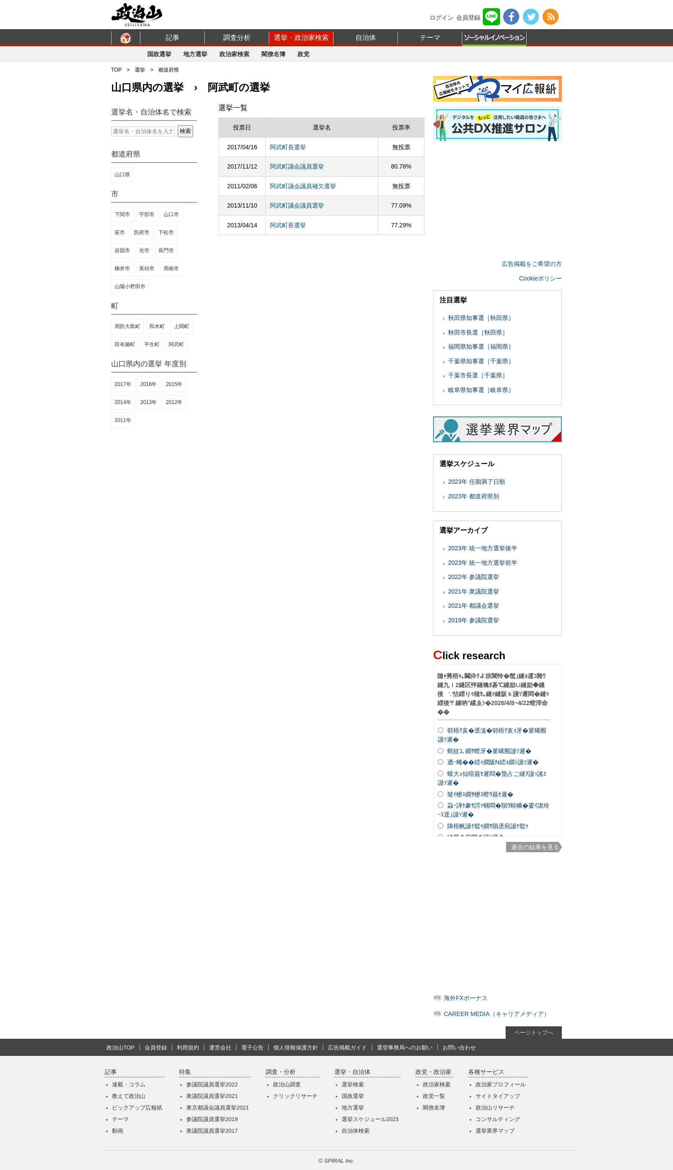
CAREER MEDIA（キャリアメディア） (497, 1013)
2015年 (174, 384)
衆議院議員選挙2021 (212, 1096)
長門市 (166, 250)
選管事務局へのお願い (405, 1047)
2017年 (123, 384)
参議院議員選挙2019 (212, 1119)
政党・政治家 (433, 1072)
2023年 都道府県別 (473, 496)
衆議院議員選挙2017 (212, 1131)
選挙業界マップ (495, 1131)
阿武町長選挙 (288, 147)
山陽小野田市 (130, 286)
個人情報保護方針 (295, 1047)
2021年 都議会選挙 (473, 605)
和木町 (157, 326)
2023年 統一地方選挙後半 (482, 548)
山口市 (171, 214)
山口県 (122, 175)
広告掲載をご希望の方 (532, 263)
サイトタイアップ (498, 1096)
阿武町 (176, 344)
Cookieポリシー (540, 278)
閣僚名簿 (273, 54)
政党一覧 (434, 1096)
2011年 (123, 420)
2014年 (123, 402)
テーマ (430, 37)
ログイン (442, 17)
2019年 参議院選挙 (473, 620)
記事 (172, 37)
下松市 (166, 232)
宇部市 (147, 214)
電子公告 (252, 1047)
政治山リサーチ (495, 1107)
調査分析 (237, 37)
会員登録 (468, 17)
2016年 (148, 384)
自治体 (365, 37)
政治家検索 (234, 54)
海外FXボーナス (466, 998)
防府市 (141, 232)
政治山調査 (287, 1084)
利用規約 (188, 1047)
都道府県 (168, 70)
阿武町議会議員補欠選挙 (303, 186)
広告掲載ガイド (347, 1047)
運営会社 (220, 1047)
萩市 (120, 232)
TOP (116, 70)
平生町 (152, 344)
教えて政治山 (129, 1096)
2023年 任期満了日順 (476, 481)
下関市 (122, 214)
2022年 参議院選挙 (473, 576)
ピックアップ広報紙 (137, 1107)
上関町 (181, 326)
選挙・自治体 (352, 1072)
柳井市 (122, 268)
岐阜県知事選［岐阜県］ (481, 389)
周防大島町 (127, 326)
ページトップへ (533, 1032)
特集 (185, 1072)
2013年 (148, 402)
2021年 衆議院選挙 (473, 591)
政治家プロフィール (501, 1084)
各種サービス (486, 1072)
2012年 (174, 402)
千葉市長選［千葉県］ (478, 375)
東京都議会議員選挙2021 (217, 1107)
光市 (144, 250)
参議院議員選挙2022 (212, 1084)
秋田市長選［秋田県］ (478, 332)
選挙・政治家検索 (301, 37)
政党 (303, 54)
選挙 (140, 70)
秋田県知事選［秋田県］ (481, 317)
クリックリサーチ (295, 1096)
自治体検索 (356, 1131)
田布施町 (125, 344)
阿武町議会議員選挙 (297, 166)
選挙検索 (353, 1084)
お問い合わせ (459, 1047)
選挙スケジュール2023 (370, 1119)
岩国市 (122, 250)
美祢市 (147, 268)
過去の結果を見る (535, 847)
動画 (117, 1131)
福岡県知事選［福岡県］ (481, 346)
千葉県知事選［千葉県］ (481, 361)
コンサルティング (498, 1119)
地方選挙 (195, 54)
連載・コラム (129, 1084)
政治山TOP (120, 1047)
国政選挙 (159, 54)
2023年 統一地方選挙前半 (482, 562)
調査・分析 (281, 1072)
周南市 (171, 268)
